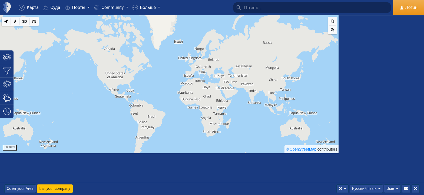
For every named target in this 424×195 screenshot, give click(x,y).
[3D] (24, 21)
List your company (54, 188)
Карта (29, 8)
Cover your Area (20, 188)
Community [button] (109, 7)
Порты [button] (76, 7)
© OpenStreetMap (301, 149)
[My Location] (6, 21)
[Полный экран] (416, 188)
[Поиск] (317, 7)
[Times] (342, 188)
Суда (51, 7)
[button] (146, 7)
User (390, 188)
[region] (169, 84)
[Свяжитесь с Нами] (406, 188)
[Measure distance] (15, 21)
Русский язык (364, 188)
